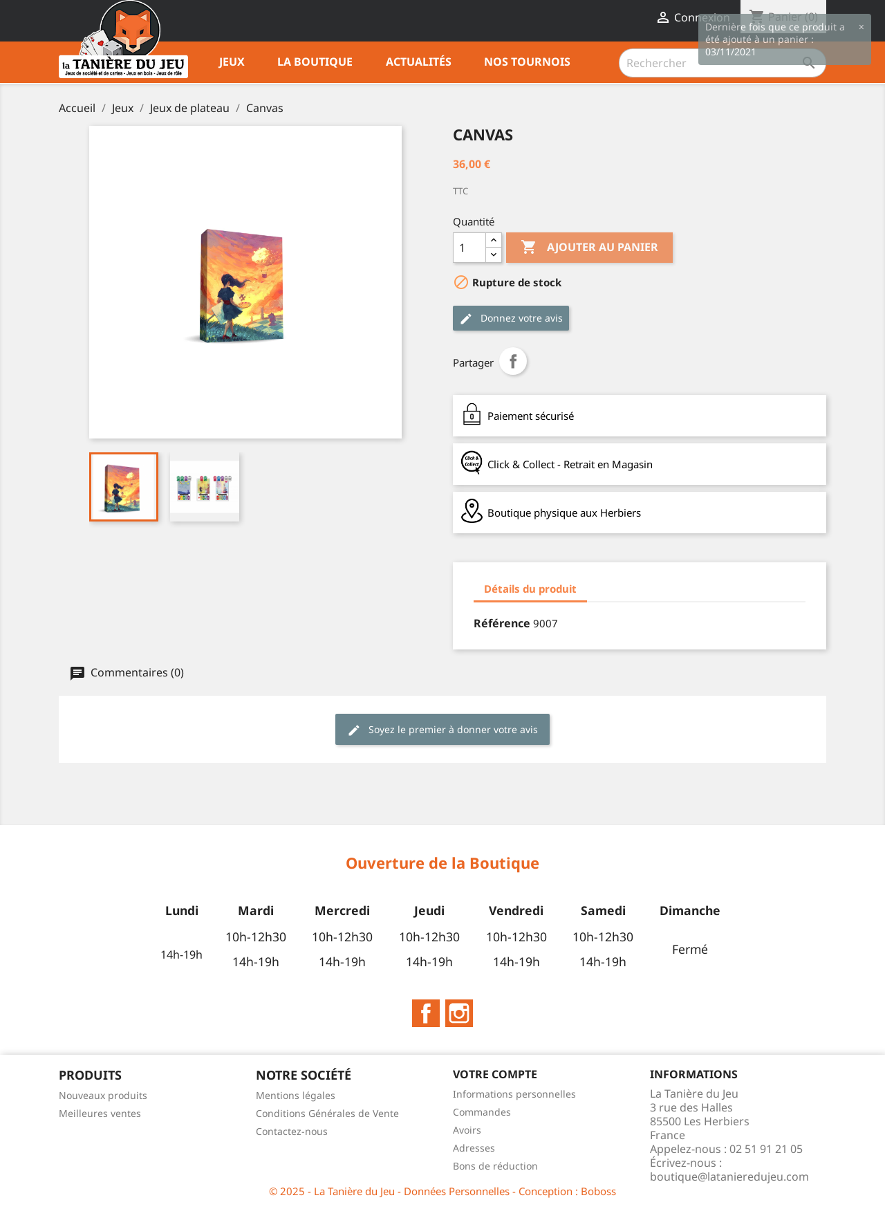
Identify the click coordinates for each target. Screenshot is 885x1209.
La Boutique (315, 61)
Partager (513, 361)
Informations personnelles (514, 1093)
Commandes (482, 1111)
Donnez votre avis (511, 318)
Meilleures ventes (100, 1113)
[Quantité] (469, 247)
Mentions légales (295, 1095)
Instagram (459, 1013)
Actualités (418, 61)
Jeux (232, 61)
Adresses (474, 1147)
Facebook (426, 1013)
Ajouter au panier (589, 248)
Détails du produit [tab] (530, 589)
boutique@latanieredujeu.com (729, 1176)
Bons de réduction (495, 1165)
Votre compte (495, 1074)
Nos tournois (527, 61)
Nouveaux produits (103, 1095)
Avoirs (467, 1129)
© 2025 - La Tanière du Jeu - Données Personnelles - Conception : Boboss (442, 1191)
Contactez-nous (292, 1131)
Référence (502, 623)
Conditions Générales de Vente (327, 1113)
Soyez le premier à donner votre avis (442, 730)
